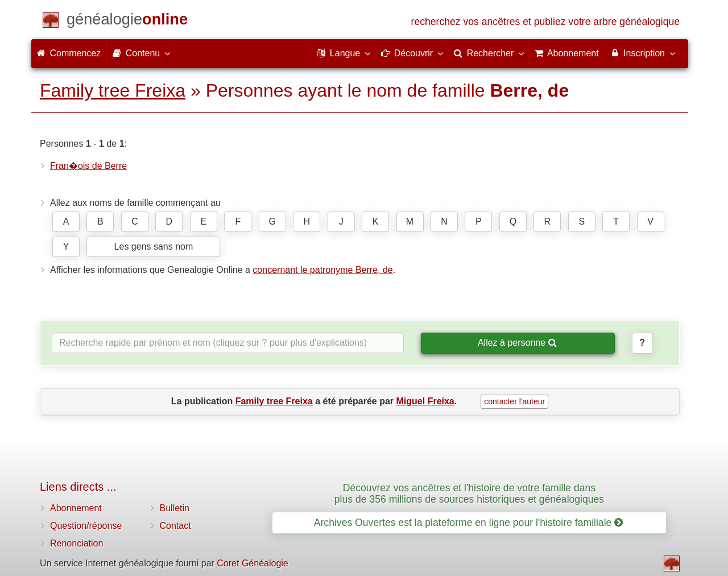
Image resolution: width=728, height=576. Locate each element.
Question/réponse (86, 526)
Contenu (141, 53)
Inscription (642, 53)
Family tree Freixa (112, 90)
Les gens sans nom (153, 246)
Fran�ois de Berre (88, 166)
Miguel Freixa (425, 401)
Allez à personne (517, 342)
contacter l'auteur (514, 401)
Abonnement (76, 508)
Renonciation (76, 543)
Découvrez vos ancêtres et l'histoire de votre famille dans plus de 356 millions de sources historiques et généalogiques (469, 493)
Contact (175, 526)
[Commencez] (127, 21)
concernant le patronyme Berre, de (322, 270)
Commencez (69, 53)
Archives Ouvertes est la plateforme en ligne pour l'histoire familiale (468, 522)
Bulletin (174, 508)
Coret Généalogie (252, 563)
